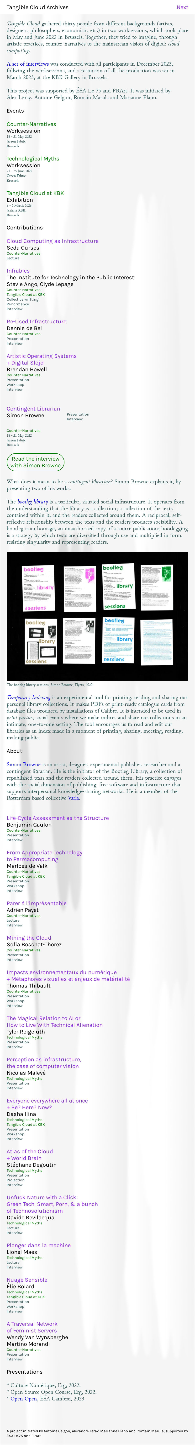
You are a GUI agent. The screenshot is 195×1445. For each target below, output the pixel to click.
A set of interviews (28, 63)
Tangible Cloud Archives (38, 7)
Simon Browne (24, 764)
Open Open (24, 1398)
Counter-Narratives (23, 430)
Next (182, 7)
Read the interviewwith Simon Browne (36, 462)
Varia (73, 798)
